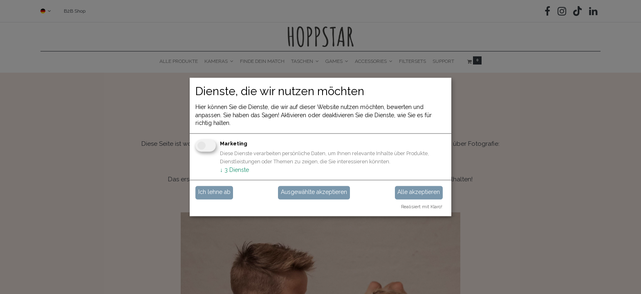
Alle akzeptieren (418, 192)
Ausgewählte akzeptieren (314, 192)
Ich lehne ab (214, 192)
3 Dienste (234, 170)
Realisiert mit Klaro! (421, 207)
